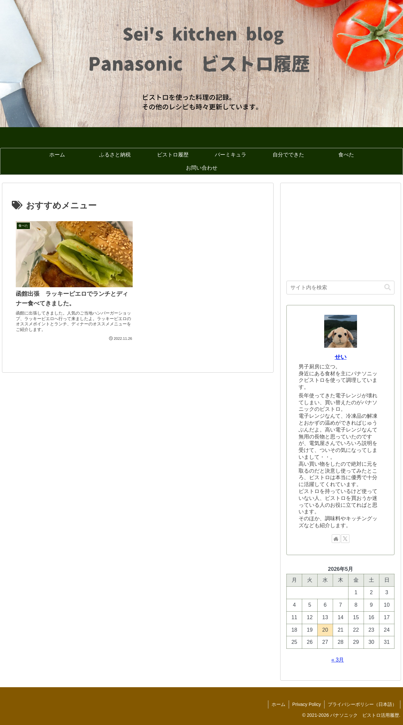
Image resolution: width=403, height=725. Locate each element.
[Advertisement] (340, 230)
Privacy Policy (306, 704)
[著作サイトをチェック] (336, 538)
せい (341, 357)
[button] (387, 287)
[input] (340, 287)
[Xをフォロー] (345, 538)
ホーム (278, 704)
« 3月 (337, 660)
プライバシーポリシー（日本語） (362, 704)
